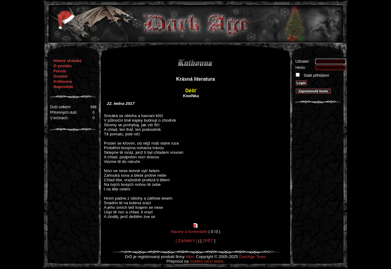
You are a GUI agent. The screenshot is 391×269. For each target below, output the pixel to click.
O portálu (62, 66)
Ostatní (60, 76)
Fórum (59, 71)
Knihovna (62, 81)
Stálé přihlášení (316, 75)
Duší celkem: (60, 107)
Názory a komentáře (189, 231)
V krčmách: (59, 118)
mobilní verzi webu (206, 261)
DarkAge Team (252, 256)
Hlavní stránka (67, 60)
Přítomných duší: (64, 112)
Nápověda (63, 86)
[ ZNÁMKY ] (186, 240)
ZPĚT (208, 240)
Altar (189, 256)
